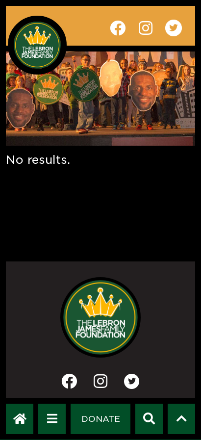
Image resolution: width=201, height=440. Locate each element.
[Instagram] (100, 384)
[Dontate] (100, 419)
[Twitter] (132, 381)
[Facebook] (69, 384)
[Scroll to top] (181, 419)
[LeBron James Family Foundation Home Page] (100, 317)
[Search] (149, 419)
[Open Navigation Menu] (52, 419)
